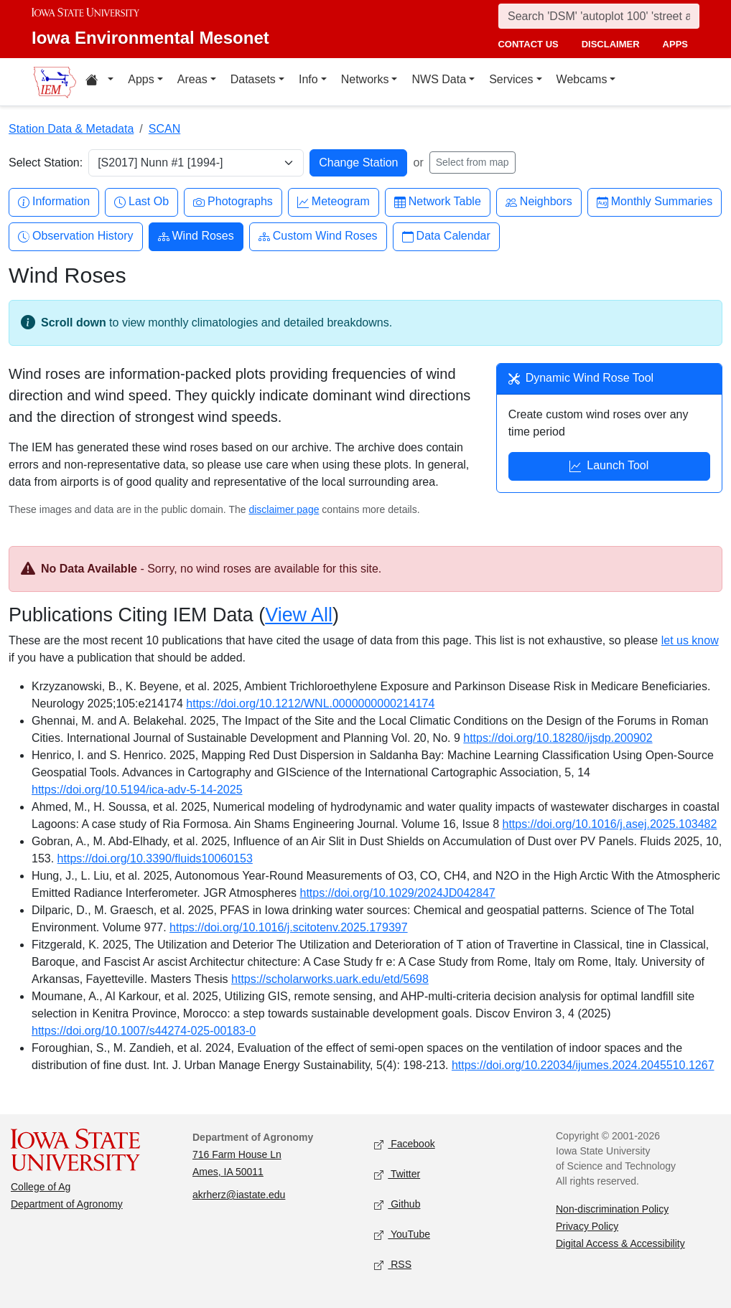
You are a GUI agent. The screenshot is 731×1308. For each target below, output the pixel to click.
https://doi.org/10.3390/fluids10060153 (155, 858)
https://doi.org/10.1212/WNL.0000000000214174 (310, 703)
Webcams (582, 79)
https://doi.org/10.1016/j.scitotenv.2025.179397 (288, 927)
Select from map (472, 162)
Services (511, 79)
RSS (392, 1265)
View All (298, 615)
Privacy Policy (587, 1226)
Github (397, 1205)
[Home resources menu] (99, 82)
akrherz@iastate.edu (238, 1194)
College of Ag (40, 1186)
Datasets (253, 79)
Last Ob (141, 202)
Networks (365, 79)
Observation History (76, 236)
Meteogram (333, 202)
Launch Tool (608, 467)
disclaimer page (283, 509)
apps (675, 44)
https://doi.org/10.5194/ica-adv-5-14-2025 (137, 790)
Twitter (397, 1175)
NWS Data (438, 79)
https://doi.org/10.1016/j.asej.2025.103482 (610, 824)
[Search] (598, 16)
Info (308, 79)
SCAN (164, 129)
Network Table (437, 202)
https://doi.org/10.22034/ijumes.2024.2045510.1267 (583, 1065)
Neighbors (539, 202)
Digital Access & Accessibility (620, 1243)
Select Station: (46, 162)
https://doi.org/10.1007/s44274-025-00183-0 (144, 1031)
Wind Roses (196, 236)
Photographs (233, 202)
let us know (690, 640)
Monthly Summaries (654, 202)
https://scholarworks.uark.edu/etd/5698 (330, 979)
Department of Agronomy (67, 1204)
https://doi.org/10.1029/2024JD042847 (397, 893)
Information (54, 202)
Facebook (404, 1145)
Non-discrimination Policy (612, 1209)
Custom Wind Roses (318, 236)
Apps (141, 79)
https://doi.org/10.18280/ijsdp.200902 (557, 738)
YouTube (402, 1235)
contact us (528, 44)
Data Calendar (446, 236)
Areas (192, 79)
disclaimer (611, 44)
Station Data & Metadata (71, 129)
